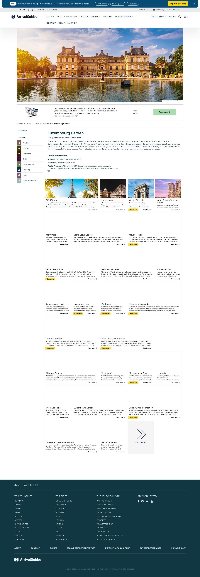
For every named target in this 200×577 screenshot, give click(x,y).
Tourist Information (29, 180)
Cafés (25, 159)
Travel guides (117, 4)
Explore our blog (178, 4)
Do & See (45, 124)
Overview (22, 131)
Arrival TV (143, 10)
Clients (53, 548)
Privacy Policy (178, 548)
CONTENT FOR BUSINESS (47, 10)
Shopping (26, 170)
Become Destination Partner (81, 548)
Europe (107, 16)
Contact (35, 548)
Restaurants (27, 154)
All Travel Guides (164, 16)
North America (124, 16)
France (28, 124)
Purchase (164, 112)
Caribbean (70, 16)
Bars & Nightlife (28, 164)
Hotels (25, 175)
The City (26, 143)
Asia (59, 16)
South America (68, 23)
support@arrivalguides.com (166, 10)
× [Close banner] (194, 3)
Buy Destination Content (117, 548)
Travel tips (132, 4)
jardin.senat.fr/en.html (65, 163)
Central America (90, 16)
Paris (37, 124)
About (17, 548)
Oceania (51, 23)
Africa (50, 16)
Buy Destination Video (150, 548)
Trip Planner (102, 4)
